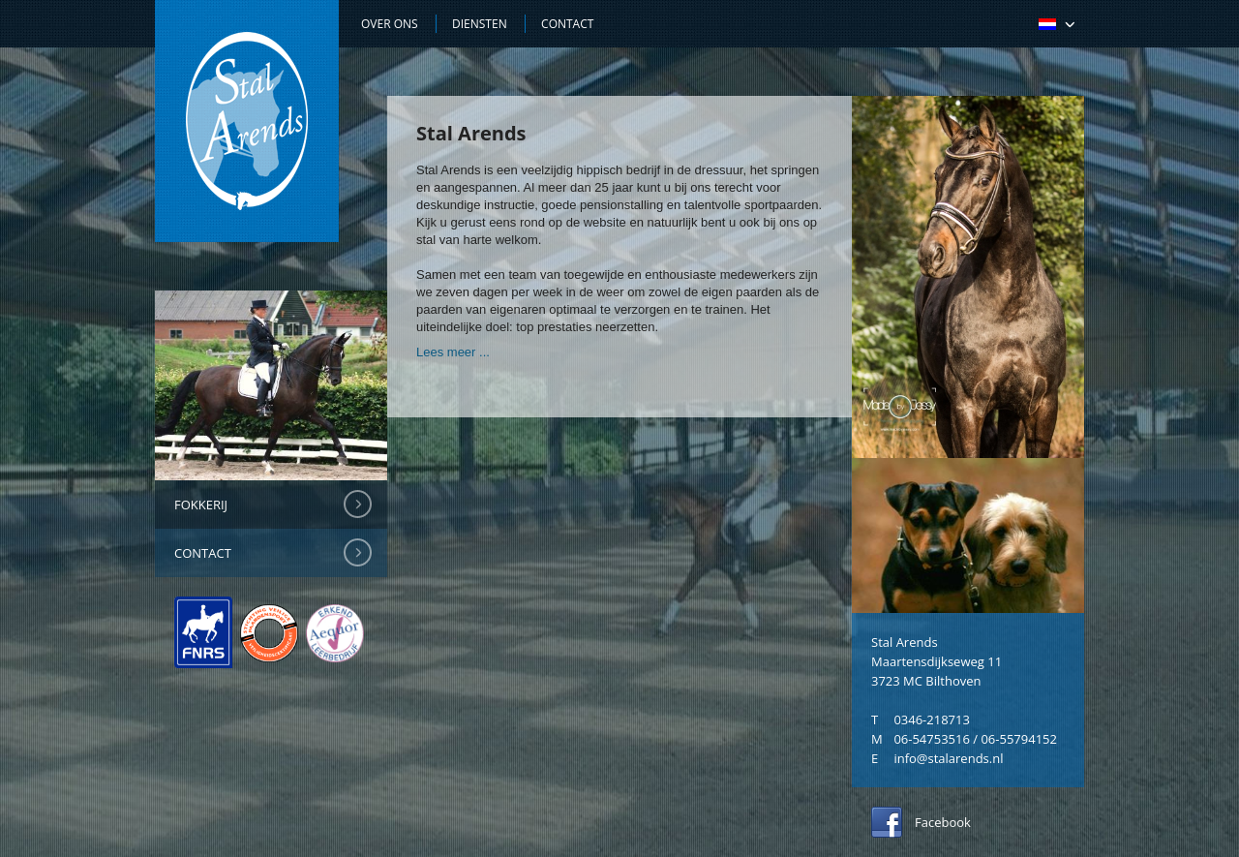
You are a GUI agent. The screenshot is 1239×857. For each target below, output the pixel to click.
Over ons (389, 23)
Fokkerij (200, 504)
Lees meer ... (453, 352)
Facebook (943, 822)
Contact (202, 553)
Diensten (479, 23)
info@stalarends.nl (948, 758)
